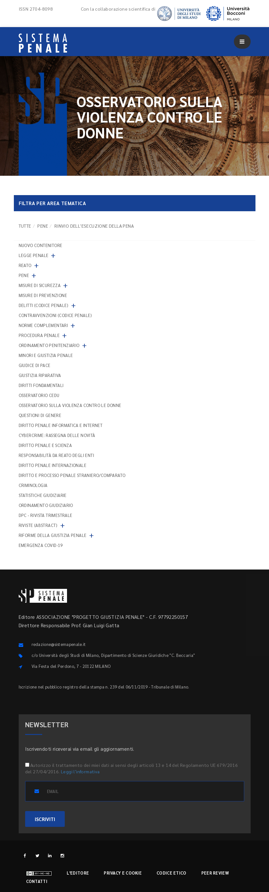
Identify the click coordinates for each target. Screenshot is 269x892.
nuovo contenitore (40, 245)
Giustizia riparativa (40, 375)
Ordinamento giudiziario (46, 505)
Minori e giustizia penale (46, 355)
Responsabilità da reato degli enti (56, 455)
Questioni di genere (40, 415)
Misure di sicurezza (40, 285)
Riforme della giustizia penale (53, 535)
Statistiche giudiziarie (43, 495)
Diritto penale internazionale (53, 465)
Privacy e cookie (123, 873)
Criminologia (33, 485)
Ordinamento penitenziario (49, 345)
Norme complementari (43, 325)
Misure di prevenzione (43, 295)
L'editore (78, 873)
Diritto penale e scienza (45, 445)
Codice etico (172, 873)
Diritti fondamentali (41, 385)
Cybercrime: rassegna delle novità (57, 435)
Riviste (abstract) (38, 525)
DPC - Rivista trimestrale (45, 515)
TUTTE (25, 226)
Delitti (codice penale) (44, 305)
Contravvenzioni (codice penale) (55, 315)
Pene (42, 226)
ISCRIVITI (45, 819)
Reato (25, 265)
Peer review (215, 873)
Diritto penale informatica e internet (61, 425)
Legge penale (34, 255)
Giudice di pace (35, 365)
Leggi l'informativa (80, 771)
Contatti (36, 881)
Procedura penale (39, 335)
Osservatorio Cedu (39, 395)
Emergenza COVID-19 (41, 545)
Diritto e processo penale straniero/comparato (72, 475)
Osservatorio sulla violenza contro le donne (70, 405)
